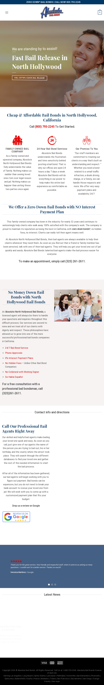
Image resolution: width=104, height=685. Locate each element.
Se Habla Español (14, 377)
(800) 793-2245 (44, 126)
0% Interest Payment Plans (19, 358)
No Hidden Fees (13, 363)
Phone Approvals (13, 353)
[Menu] (6, 12)
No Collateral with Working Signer (22, 372)
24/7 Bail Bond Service (16, 348)
